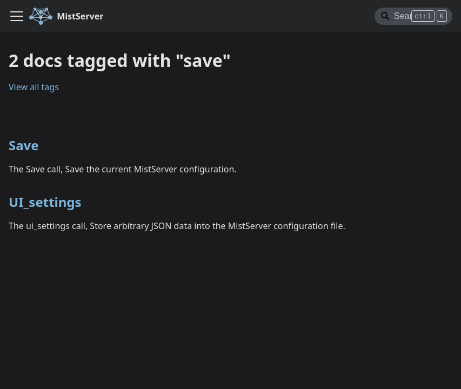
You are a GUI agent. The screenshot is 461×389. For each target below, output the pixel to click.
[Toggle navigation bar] (17, 16)
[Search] (413, 16)
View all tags (34, 87)
